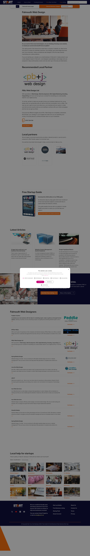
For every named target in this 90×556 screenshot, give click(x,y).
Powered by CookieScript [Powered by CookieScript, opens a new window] (45, 286)
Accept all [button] (40, 281)
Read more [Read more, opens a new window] (46, 275)
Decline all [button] (49, 281)
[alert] (45, 278)
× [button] (68, 269)
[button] (23, 278)
